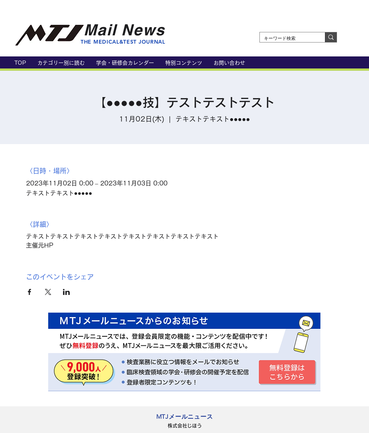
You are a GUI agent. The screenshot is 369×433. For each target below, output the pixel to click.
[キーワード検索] (286, 38)
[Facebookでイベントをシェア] (29, 292)
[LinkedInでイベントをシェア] (66, 292)
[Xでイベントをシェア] (48, 292)
